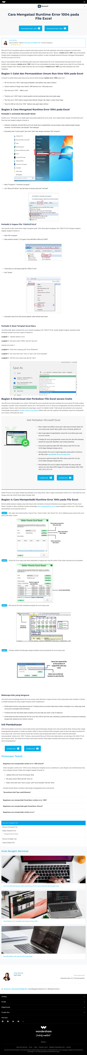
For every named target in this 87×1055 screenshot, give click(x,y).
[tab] (44, 764)
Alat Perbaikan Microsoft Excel (43, 420)
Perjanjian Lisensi (43, 1047)
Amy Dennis (13, 40)
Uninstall (68, 1047)
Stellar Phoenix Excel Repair (29, 410)
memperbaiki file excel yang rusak (59, 454)
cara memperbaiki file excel (46, 506)
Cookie (35, 1047)
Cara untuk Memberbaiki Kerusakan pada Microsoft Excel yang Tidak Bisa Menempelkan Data (31, 886)
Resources (7, 989)
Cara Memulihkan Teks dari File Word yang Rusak (17, 956)
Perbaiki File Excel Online (11, 834)
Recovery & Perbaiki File (32, 43)
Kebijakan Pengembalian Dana (57, 1047)
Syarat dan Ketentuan (21, 1047)
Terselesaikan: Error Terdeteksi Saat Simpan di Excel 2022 (20, 921)
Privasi (30, 1047)
